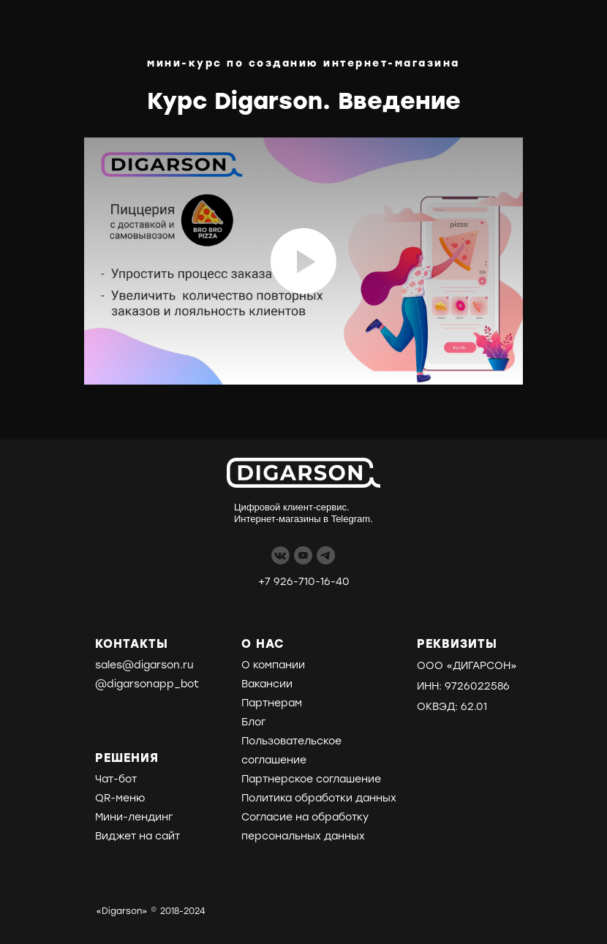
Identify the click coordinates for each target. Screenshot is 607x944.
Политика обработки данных (318, 798)
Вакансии (267, 684)
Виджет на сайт (137, 836)
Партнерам (271, 703)
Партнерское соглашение (311, 779)
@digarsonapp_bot (147, 684)
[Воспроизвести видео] (303, 261)
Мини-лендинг (134, 817)
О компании (273, 665)
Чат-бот (116, 779)
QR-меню (120, 798)
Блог (253, 722)
